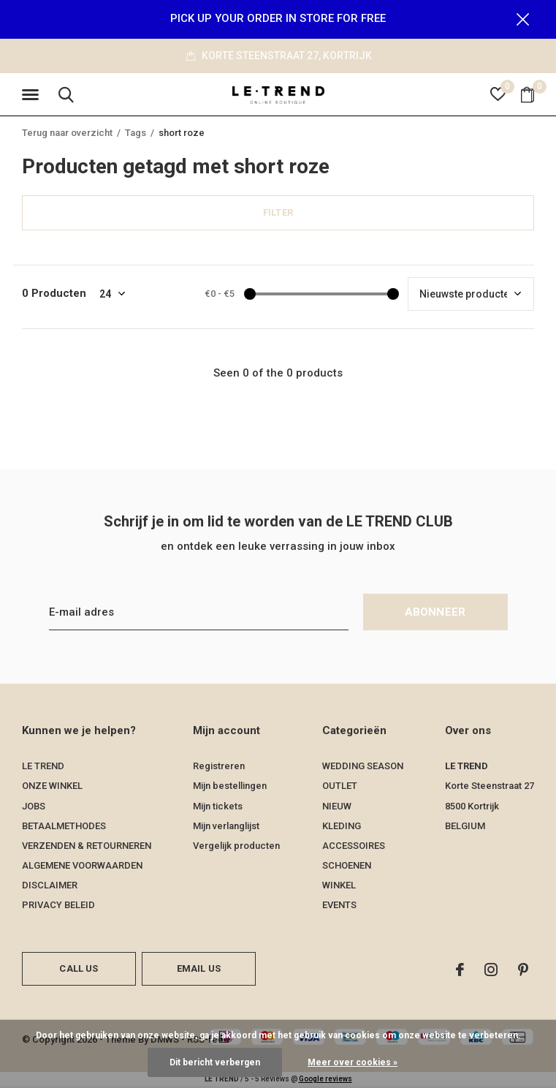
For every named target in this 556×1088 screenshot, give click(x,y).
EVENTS (339, 905)
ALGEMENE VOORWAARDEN (82, 866)
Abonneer (435, 613)
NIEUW (336, 806)
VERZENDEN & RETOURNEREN (86, 846)
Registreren (219, 766)
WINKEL (339, 885)
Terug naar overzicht (67, 133)
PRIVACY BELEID (58, 905)
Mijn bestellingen (230, 787)
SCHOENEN (346, 866)
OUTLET (339, 787)
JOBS (33, 806)
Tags (135, 133)
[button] (33, 96)
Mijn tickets (218, 806)
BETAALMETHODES (64, 826)
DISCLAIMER (49, 885)
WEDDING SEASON (362, 766)
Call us (78, 969)
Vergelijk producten (236, 846)
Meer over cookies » (352, 1062)
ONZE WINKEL (52, 787)
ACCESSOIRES (353, 846)
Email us (199, 969)
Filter (278, 213)
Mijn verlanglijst (226, 826)
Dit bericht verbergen (215, 1062)
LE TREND (43, 766)
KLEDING (341, 826)
